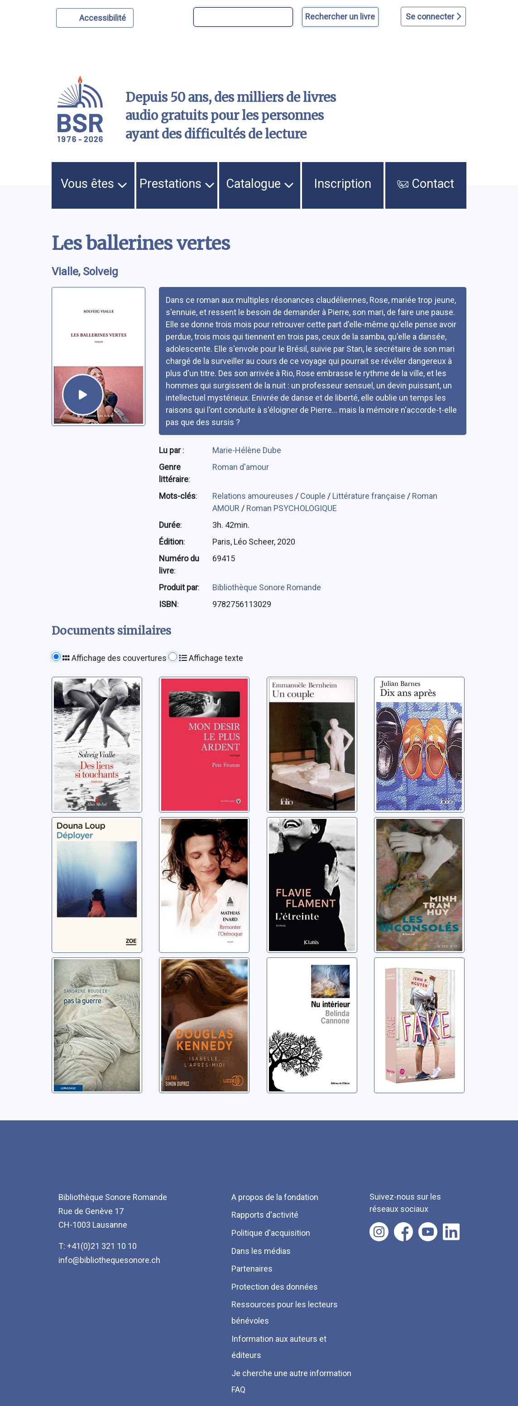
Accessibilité (104, 17)
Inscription (342, 184)
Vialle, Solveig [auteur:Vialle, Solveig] (85, 271)
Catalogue (260, 184)
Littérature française (369, 496)
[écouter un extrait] (83, 395)
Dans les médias (261, 1251)
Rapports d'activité (264, 1214)
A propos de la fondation (274, 1197)
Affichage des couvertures (114, 658)
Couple (313, 496)
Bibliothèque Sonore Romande (266, 587)
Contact (425, 184)
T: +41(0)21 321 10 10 (97, 1246)
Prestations (177, 184)
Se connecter (433, 16)
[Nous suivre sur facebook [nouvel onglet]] (403, 1231)
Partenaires (252, 1268)
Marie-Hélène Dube (246, 450)
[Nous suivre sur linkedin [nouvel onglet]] (451, 1231)
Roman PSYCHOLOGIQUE (291, 508)
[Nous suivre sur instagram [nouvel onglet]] (378, 1231)
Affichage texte (211, 658)
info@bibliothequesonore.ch (109, 1260)
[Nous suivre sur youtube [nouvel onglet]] (427, 1231)
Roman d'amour (240, 467)
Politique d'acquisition (270, 1233)
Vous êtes (94, 184)
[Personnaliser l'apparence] (95, 18)
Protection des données (274, 1286)
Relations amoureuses (253, 496)
